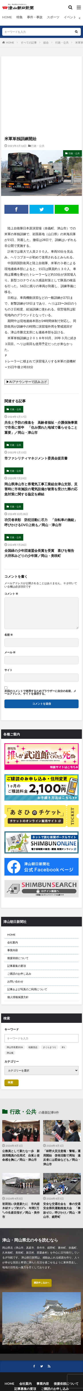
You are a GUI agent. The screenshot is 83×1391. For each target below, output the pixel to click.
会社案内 (12, 942)
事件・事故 (34, 17)
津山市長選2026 (15, 1047)
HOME (7, 17)
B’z (63, 1047)
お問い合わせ (15, 981)
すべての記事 (29, 42)
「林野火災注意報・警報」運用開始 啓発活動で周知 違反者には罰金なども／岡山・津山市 (62, 1157)
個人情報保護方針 (18, 997)
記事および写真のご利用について (27, 989)
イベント (70, 17)
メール (9, 652)
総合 (46, 42)
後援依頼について (18, 958)
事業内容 (12, 950)
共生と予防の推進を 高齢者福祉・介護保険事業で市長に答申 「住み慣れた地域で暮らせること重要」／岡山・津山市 (40, 427)
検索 (10, 1082)
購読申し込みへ (41, 1282)
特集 (19, 17)
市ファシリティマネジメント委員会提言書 (36, 458)
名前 (8, 634)
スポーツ (53, 17)
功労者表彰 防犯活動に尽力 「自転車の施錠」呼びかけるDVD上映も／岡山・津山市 (40, 522)
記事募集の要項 (16, 965)
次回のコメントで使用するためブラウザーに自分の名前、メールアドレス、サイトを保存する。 (40, 692)
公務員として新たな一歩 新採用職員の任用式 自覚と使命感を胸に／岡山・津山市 (21, 1155)
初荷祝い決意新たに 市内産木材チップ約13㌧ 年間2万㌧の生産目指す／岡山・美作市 (21, 1210)
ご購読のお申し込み (19, 973)
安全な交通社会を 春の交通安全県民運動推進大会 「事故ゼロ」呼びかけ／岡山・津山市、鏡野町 (62, 1210)
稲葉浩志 (33, 1047)
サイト (8, 670)
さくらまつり (49, 1047)
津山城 (10, 1052)
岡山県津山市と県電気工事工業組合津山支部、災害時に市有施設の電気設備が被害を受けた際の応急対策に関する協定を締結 (40, 489)
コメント (11, 593)
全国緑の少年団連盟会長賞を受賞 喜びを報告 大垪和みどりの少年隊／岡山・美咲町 (40, 553)
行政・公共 (62, 42)
